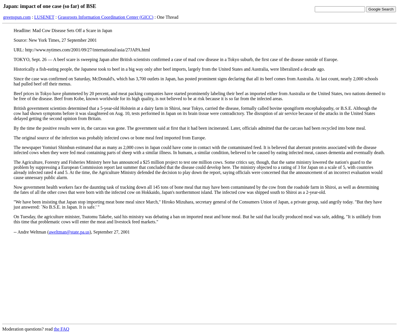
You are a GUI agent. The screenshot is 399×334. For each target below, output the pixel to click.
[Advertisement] (199, 279)
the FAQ (61, 329)
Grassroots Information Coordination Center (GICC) (105, 17)
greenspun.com (17, 17)
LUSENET (44, 17)
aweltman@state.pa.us (69, 232)
